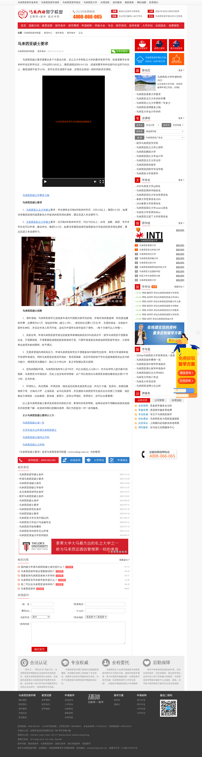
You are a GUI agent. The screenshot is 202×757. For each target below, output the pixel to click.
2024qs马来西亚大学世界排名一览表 (155, 355)
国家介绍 (34, 25)
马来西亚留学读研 (50, 2)
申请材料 (87, 25)
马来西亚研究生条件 (30, 509)
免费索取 (174, 25)
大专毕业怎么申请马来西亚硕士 (40, 430)
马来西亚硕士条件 (29, 500)
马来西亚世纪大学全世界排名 (152, 195)
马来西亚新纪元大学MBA (150, 373)
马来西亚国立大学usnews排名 (152, 208)
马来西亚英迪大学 (149, 240)
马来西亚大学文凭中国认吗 (33, 518)
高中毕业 (141, 704)
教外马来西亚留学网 (27, 748)
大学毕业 (141, 713)
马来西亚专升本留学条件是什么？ (39, 580)
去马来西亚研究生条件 (31, 492)
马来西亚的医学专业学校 (149, 169)
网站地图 (141, 2)
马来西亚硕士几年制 (33, 444)
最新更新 (129, 2)
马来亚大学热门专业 (147, 377)
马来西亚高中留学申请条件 (151, 364)
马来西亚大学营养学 (147, 173)
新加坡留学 (142, 48)
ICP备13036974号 (129, 748)
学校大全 (100, 25)
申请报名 (122, 460)
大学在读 (141, 708)
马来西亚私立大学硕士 (38, 222)
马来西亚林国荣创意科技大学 (152, 267)
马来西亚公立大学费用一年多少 (153, 103)
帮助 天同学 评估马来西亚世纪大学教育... (161, 310)
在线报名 (160, 25)
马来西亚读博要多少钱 (148, 107)
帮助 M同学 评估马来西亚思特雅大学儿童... (162, 301)
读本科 (117, 700)
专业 (110, 25)
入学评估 (147, 25)
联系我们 (153, 2)
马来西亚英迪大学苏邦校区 (33, 535)
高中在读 (141, 700)
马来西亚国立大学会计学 (149, 156)
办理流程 (105, 2)
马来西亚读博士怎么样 (148, 386)
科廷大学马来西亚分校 (149, 276)
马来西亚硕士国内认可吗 (36, 437)
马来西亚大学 (90, 2)
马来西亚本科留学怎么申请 (33, 531)
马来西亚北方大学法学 (148, 160)
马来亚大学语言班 (146, 381)
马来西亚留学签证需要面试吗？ (38, 571)
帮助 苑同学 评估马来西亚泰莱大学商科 (160, 306)
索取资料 (180, 230)
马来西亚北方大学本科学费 (151, 98)
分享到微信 (122, 51)
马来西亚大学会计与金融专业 (35, 522)
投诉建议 (23, 717)
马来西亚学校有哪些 (30, 526)
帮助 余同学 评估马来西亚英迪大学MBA (160, 297)
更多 (180, 70)
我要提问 (123, 560)
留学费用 (73, 25)
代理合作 (23, 713)
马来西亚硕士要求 (29, 505)
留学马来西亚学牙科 (147, 143)
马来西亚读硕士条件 (30, 483)
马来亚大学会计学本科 (148, 111)
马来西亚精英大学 (147, 280)
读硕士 (117, 704)
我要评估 (178, 287)
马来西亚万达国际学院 (149, 271)
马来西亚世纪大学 (147, 254)
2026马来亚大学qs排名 (148, 186)
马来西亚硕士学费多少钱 (36, 195)
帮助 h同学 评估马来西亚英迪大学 (157, 319)
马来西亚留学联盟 (42, 13)
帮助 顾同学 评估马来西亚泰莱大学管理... (161, 293)
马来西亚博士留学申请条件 (151, 368)
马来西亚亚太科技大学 (149, 250)
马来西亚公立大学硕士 (38, 210)
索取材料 (69, 713)
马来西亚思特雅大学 (148, 258)
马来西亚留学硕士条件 (31, 474)
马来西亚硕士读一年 (33, 422)
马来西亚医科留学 (146, 165)
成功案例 (117, 2)
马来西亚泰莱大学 (147, 245)
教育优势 (47, 25)
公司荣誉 (159, 400)
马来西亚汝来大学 (147, 263)
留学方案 (119, 695)
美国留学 (86, 743)
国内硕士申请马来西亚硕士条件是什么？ (43, 567)
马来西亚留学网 (27, 695)
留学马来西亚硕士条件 (31, 496)
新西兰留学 (159, 48)
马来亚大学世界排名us (148, 212)
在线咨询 (75, 460)
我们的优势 (176, 62)
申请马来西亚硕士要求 (31, 479)
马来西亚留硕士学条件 (31, 487)
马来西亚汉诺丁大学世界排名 (152, 216)
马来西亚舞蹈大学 (146, 151)
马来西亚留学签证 (71, 2)
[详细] (177, 87)
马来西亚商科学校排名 (148, 190)
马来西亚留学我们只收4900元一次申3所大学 (155, 59)
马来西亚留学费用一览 (148, 360)
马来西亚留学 (28, 588)
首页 (23, 25)
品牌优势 (142, 400)
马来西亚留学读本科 (28, 2)
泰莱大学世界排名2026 (148, 199)
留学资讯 (121, 25)
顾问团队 (23, 700)
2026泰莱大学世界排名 (148, 203)
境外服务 (23, 708)
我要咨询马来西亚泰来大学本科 (38, 575)
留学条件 (60, 25)
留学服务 (46, 708)
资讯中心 (48, 33)
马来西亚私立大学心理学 (149, 147)
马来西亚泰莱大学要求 (148, 94)
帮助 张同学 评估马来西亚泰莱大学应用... (161, 314)
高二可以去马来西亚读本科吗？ (38, 584)
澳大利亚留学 (176, 48)
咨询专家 (134, 25)
